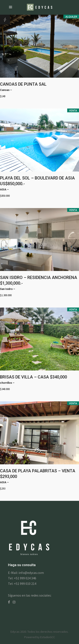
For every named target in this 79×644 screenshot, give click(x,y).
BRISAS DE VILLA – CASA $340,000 (33, 377)
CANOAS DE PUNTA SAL (23, 84)
